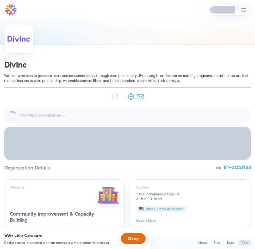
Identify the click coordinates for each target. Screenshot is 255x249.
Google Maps (146, 220)
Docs (231, 242)
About (202, 242)
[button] (223, 10)
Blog (217, 242)
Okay (133, 238)
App (244, 242)
